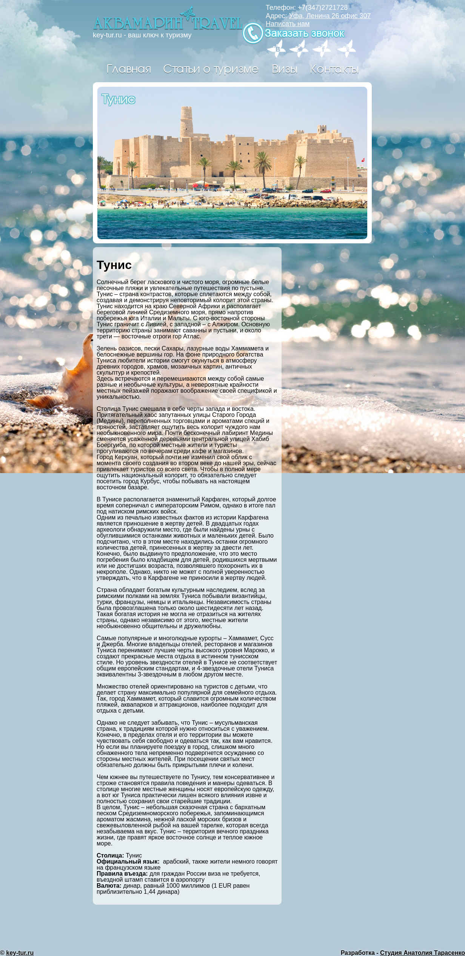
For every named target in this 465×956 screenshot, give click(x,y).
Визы (284, 68)
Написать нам (287, 24)
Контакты (334, 68)
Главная (128, 68)
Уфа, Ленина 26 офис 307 (330, 16)
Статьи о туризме (211, 68)
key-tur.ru (20, 953)
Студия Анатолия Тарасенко (422, 953)
